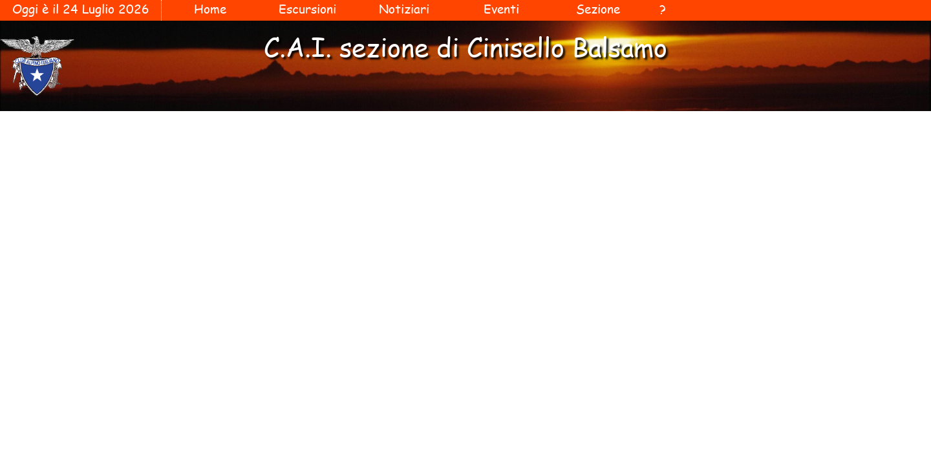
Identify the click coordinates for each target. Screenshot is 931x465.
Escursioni (307, 9)
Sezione (598, 9)
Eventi (501, 9)
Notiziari (404, 9)
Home (210, 9)
